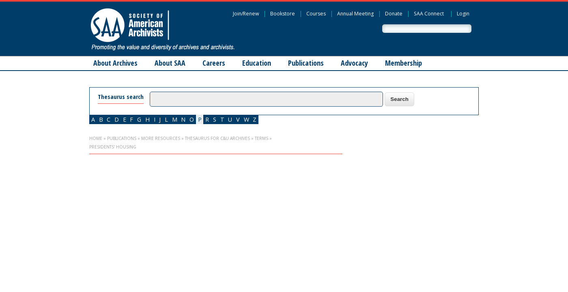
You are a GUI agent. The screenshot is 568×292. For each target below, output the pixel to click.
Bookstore (282, 13)
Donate (393, 13)
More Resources (160, 138)
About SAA (170, 63)
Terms (261, 138)
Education (256, 63)
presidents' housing (112, 147)
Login (463, 13)
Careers (213, 63)
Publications (306, 63)
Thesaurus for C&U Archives (217, 138)
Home (95, 138)
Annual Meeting (355, 13)
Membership (403, 63)
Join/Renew (246, 13)
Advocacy (354, 63)
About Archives (115, 63)
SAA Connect (429, 13)
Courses (316, 13)
